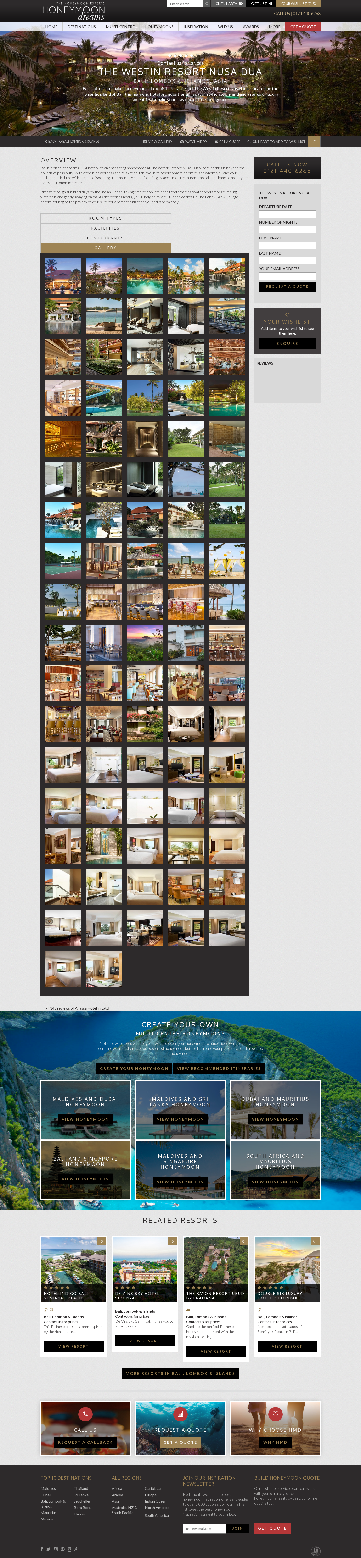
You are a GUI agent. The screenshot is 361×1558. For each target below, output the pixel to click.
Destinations (82, 26)
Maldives (48, 1458)
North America (157, 1478)
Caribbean (153, 1458)
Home (51, 26)
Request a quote (287, 286)
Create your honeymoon (134, 1038)
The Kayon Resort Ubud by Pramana (215, 1266)
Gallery (223, 218)
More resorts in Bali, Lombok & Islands (180, 1344)
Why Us (225, 26)
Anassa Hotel (86, 978)
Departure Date (275, 206)
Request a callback (85, 1412)
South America (157, 1485)
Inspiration (196, 26)
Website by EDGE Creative (298, 1532)
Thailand (81, 1458)
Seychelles (82, 1471)
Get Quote (272, 1498)
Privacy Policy (89, 1532)
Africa (117, 1458)
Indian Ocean (155, 1471)
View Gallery (152, 141)
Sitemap (151, 1532)
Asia (115, 1471)
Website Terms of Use (122, 1532)
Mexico (46, 1489)
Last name (270, 253)
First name (270, 237)
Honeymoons (159, 26)
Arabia (117, 1465)
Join (237, 1499)
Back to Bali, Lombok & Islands (75, 141)
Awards (251, 26)
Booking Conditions (56, 1532)
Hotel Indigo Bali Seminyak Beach (66, 1266)
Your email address (279, 268)
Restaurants (171, 218)
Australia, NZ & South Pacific (124, 1480)
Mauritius (48, 1483)
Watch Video (189, 141)
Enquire (287, 343)
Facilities (118, 218)
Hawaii (79, 1484)
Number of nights (278, 222)
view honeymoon (85, 1089)
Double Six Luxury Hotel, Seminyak (280, 1266)
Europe (151, 1465)
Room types (67, 218)
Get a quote (180, 1412)
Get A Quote (303, 26)
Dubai (45, 1465)
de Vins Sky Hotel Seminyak (137, 1266)
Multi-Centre (120, 26)
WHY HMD (275, 1412)
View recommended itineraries (219, 1038)
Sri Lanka (81, 1465)
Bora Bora (82, 1478)
